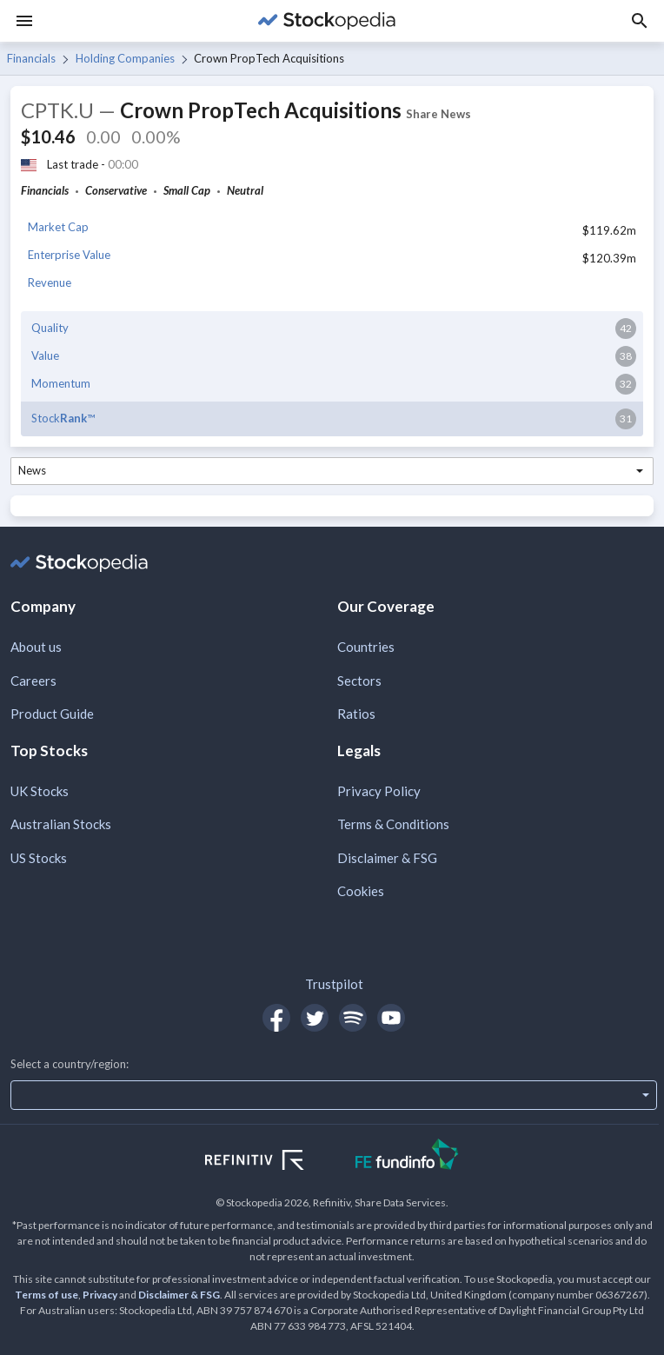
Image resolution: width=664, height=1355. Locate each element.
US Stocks (38, 858)
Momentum (60, 383)
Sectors (359, 680)
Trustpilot (334, 984)
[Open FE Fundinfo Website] (407, 1156)
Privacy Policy (379, 791)
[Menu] (24, 21)
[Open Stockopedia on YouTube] (391, 1018)
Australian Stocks (60, 824)
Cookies (360, 891)
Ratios (356, 713)
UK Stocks (39, 791)
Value (45, 355)
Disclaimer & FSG (387, 858)
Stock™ (63, 418)
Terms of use (46, 1294)
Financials (31, 58)
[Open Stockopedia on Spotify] (353, 1018)
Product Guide (52, 713)
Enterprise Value (69, 255)
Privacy (100, 1294)
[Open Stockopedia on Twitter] (315, 1018)
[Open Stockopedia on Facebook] (276, 1018)
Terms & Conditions (393, 824)
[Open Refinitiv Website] (273, 1162)
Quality (50, 328)
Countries (366, 646)
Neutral (245, 190)
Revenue (49, 282)
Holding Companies (125, 58)
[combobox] (332, 471)
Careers (33, 680)
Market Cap (58, 227)
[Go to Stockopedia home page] (327, 21)
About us (36, 646)
